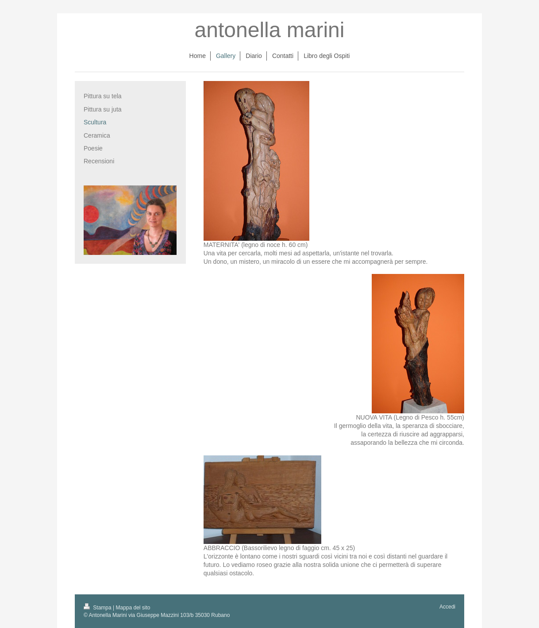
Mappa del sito (133, 608)
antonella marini (270, 30)
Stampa (98, 608)
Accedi (447, 607)
